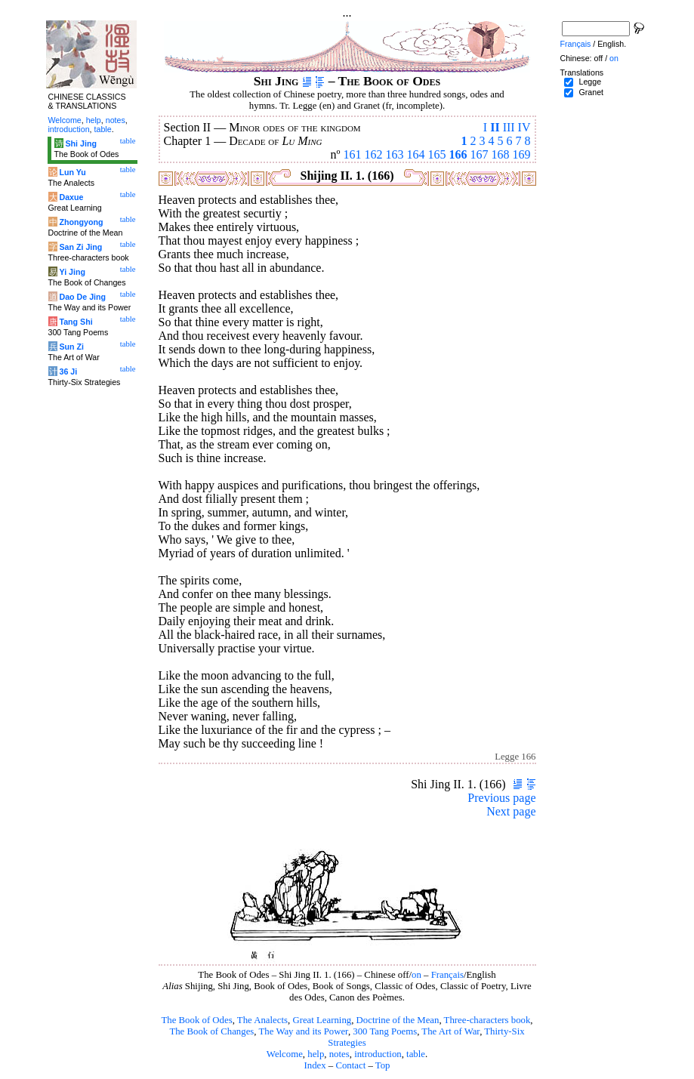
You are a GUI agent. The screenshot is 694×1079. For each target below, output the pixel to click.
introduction (378, 1054)
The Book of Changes (211, 1031)
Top (382, 1065)
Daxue (71, 197)
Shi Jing (80, 143)
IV (524, 127)
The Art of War (450, 1031)
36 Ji (68, 371)
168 (501, 154)
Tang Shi (75, 321)
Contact (350, 1065)
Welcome (285, 1054)
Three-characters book (487, 1020)
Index (314, 1065)
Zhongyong (81, 222)
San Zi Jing (80, 246)
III (509, 127)
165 (437, 154)
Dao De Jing (82, 296)
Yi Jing (72, 271)
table (415, 1054)
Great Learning (321, 1020)
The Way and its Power (303, 1031)
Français (447, 975)
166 (458, 154)
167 (479, 154)
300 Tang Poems (385, 1031)
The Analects (262, 1020)
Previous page (501, 797)
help (315, 1054)
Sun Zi (71, 346)
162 (374, 154)
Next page (510, 811)
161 (353, 154)
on (416, 975)
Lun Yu (72, 172)
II (494, 127)
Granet (590, 92)
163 (395, 154)
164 (416, 154)
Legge (589, 81)
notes (339, 1054)
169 (522, 154)
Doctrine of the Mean (398, 1020)
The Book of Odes (196, 1020)
